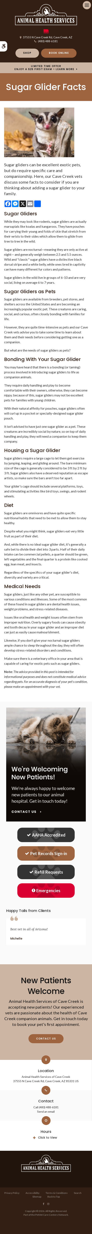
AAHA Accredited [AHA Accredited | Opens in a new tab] (46, 834)
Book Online (59, 53)
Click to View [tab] (47, 1138)
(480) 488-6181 (48, 41)
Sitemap (36, 1196)
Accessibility (32, 1192)
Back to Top (53, 1196)
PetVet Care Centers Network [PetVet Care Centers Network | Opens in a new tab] (51, 1214)
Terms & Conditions (57, 1192)
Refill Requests (46, 872)
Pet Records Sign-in (46, 853)
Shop (27, 53)
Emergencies (46, 890)
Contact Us (46, 1038)
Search (77, 1192)
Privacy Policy (11, 1192)
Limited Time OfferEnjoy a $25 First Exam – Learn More (44, 67)
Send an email (46, 1111)
